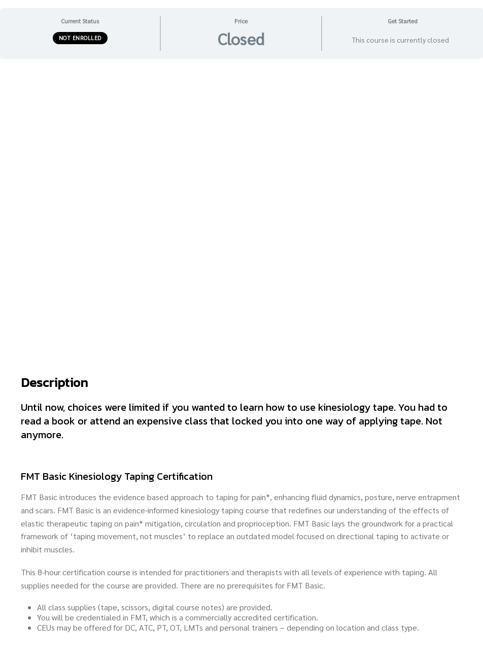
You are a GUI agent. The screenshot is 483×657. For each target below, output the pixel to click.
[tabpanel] (241, 357)
